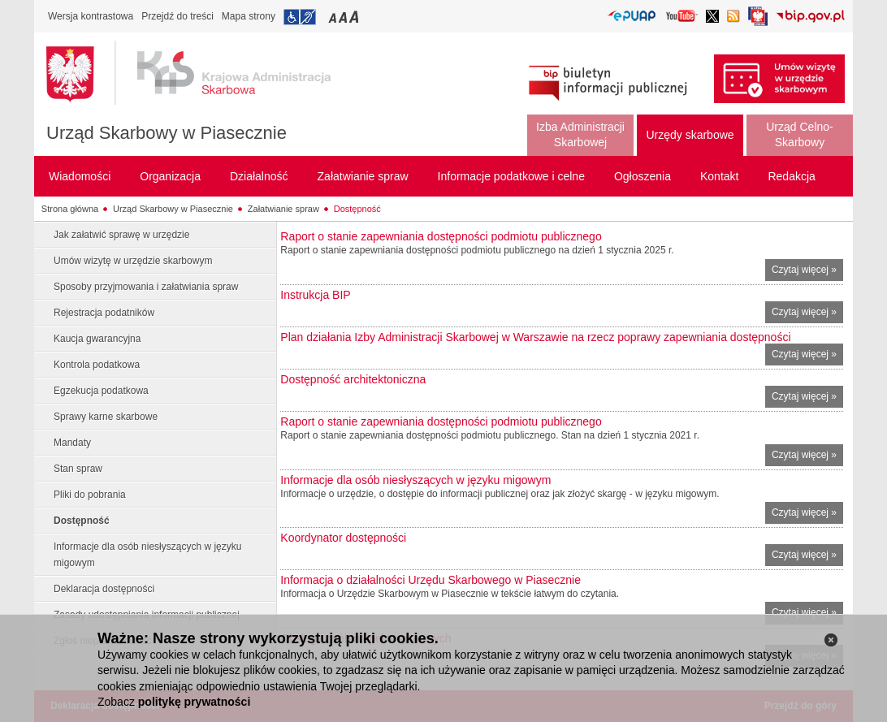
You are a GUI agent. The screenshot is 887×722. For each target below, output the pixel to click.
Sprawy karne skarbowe (106, 416)
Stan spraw (78, 468)
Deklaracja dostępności (104, 588)
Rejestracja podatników (104, 312)
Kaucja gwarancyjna (97, 338)
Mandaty (72, 442)
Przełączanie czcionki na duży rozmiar (355, 17)
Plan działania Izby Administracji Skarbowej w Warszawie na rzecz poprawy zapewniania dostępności (535, 337)
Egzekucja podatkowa (101, 390)
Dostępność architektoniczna (353, 379)
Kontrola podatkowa (97, 364)
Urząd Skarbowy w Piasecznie (166, 133)
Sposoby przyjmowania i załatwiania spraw (146, 286)
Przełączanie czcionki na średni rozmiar (344, 17)
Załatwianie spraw (283, 209)
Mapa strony (248, 16)
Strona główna (69, 209)
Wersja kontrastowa (90, 16)
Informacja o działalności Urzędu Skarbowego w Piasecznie (430, 579)
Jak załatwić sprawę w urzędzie (121, 234)
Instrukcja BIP (315, 294)
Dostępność (357, 209)
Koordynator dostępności (343, 537)
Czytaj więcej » (807, 271)
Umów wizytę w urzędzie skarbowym (133, 260)
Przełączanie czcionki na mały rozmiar (334, 17)
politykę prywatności (194, 701)
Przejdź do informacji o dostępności (299, 17)
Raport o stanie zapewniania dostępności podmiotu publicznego (440, 236)
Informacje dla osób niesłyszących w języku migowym (147, 555)
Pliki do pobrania (90, 494)
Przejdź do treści (177, 16)
